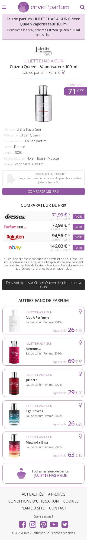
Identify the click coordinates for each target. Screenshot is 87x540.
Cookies (70, 501)
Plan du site (32, 508)
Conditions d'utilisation (33, 501)
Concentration (13, 141)
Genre (7, 147)
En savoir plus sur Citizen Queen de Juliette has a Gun (43, 284)
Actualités (32, 494)
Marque (8, 129)
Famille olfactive (14, 158)
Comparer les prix (43, 191)
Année (8, 153)
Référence (10, 135)
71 (76, 91)
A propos (56, 494)
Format (8, 164)
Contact (58, 508)
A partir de (75, 85)
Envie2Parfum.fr (43, 7)
